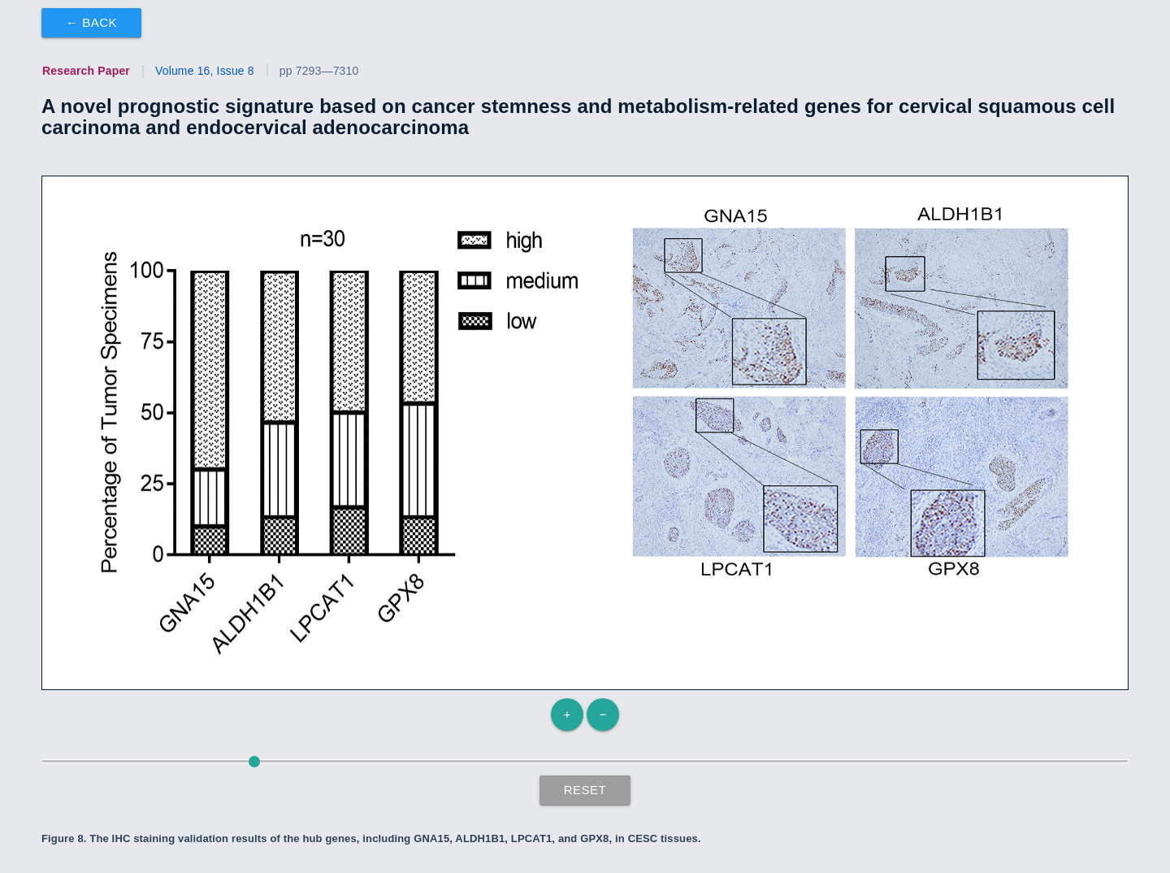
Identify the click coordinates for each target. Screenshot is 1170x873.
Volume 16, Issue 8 (204, 70)
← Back (91, 22)
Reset (585, 790)
